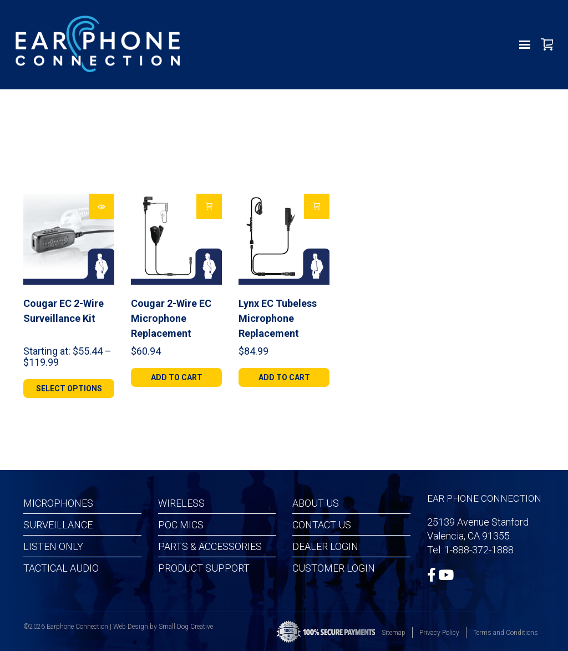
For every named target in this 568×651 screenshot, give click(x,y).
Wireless (181, 503)
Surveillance (58, 525)
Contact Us (321, 525)
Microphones (58, 503)
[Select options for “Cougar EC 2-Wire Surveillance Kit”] (101, 206)
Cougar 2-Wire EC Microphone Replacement (171, 318)
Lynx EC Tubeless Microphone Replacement (278, 318)
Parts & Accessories (210, 546)
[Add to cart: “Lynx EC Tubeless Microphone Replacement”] (316, 206)
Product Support (204, 568)
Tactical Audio (61, 568)
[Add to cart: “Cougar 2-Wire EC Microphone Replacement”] (209, 206)
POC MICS (181, 525)
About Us (315, 503)
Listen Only (53, 546)
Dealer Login (325, 546)
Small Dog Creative (186, 626)
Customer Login (333, 568)
